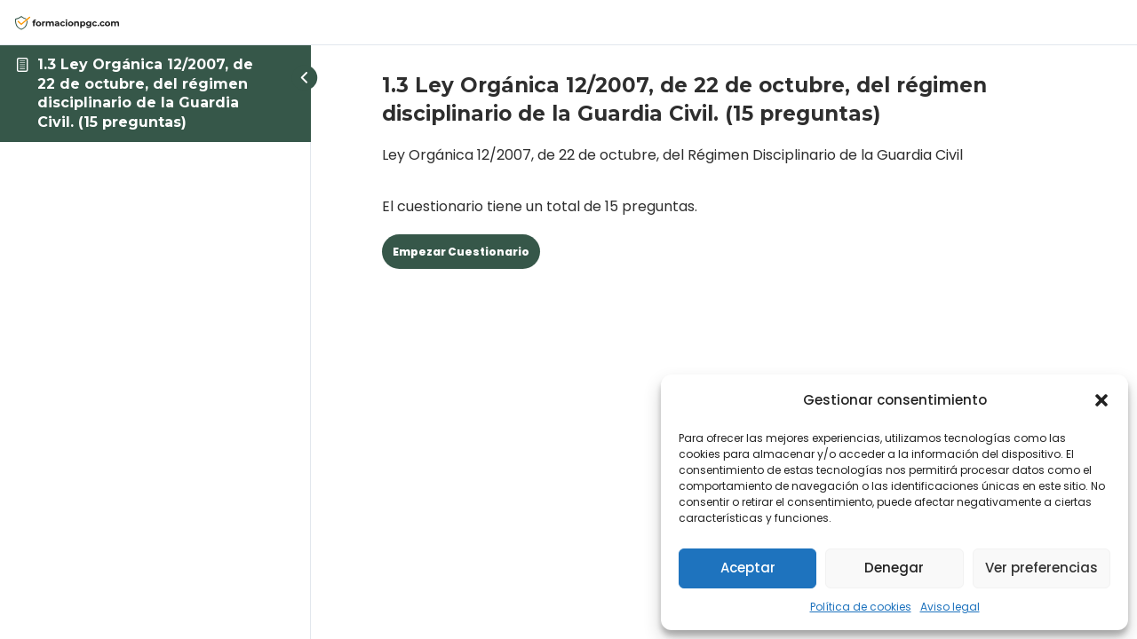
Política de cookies (860, 606)
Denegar (894, 567)
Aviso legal (950, 606)
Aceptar (747, 567)
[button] (1101, 400)
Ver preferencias (1041, 567)
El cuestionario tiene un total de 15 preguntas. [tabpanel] (724, 179)
